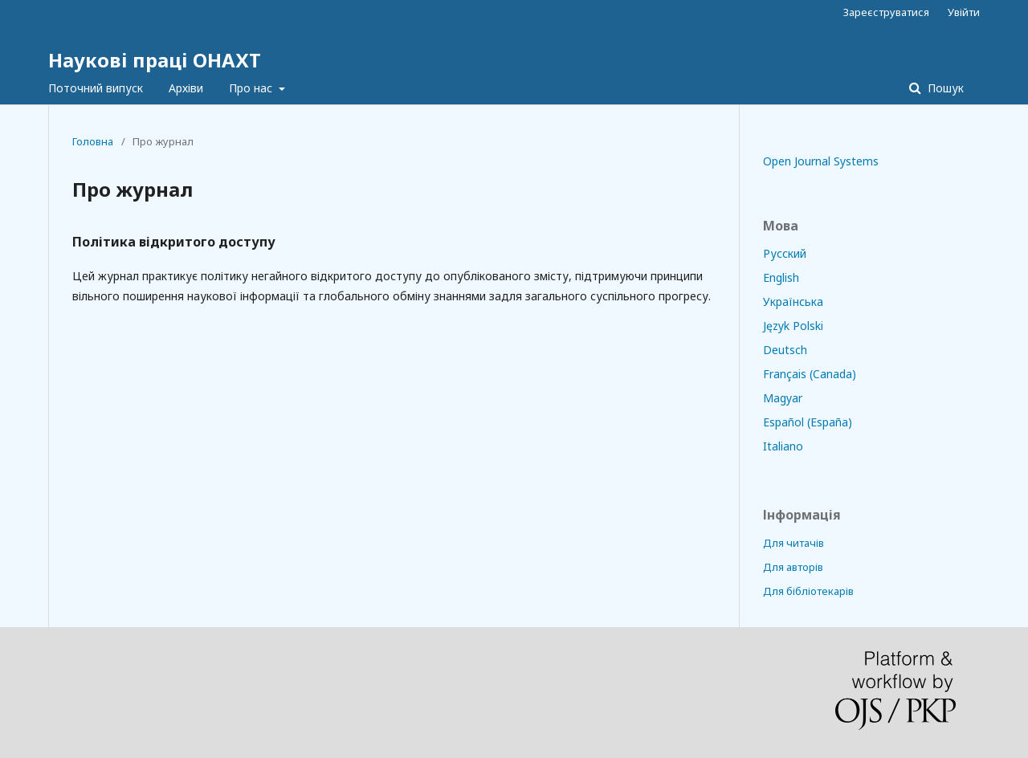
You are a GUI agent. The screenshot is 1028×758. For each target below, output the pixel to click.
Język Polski (793, 325)
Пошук (944, 88)
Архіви (186, 88)
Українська (793, 301)
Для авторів (793, 567)
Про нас (252, 88)
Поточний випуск (95, 88)
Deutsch (785, 349)
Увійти (964, 12)
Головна (92, 141)
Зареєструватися (886, 12)
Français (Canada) (809, 373)
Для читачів (793, 543)
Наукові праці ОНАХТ (154, 60)
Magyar (782, 397)
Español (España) (807, 422)
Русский (784, 253)
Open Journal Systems (821, 161)
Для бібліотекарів (808, 591)
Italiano (783, 446)
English (781, 277)
